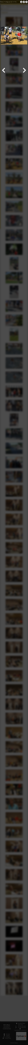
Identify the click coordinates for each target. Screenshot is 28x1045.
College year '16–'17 (9, 2)
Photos (2, 2)
